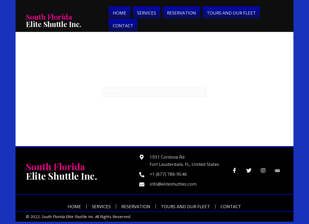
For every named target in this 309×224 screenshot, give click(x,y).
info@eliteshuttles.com (173, 184)
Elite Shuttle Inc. (53, 20)
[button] (234, 171)
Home (74, 206)
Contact (231, 206)
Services (101, 206)
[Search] (154, 92)
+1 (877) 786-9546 (168, 174)
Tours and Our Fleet (185, 206)
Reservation (135, 206)
